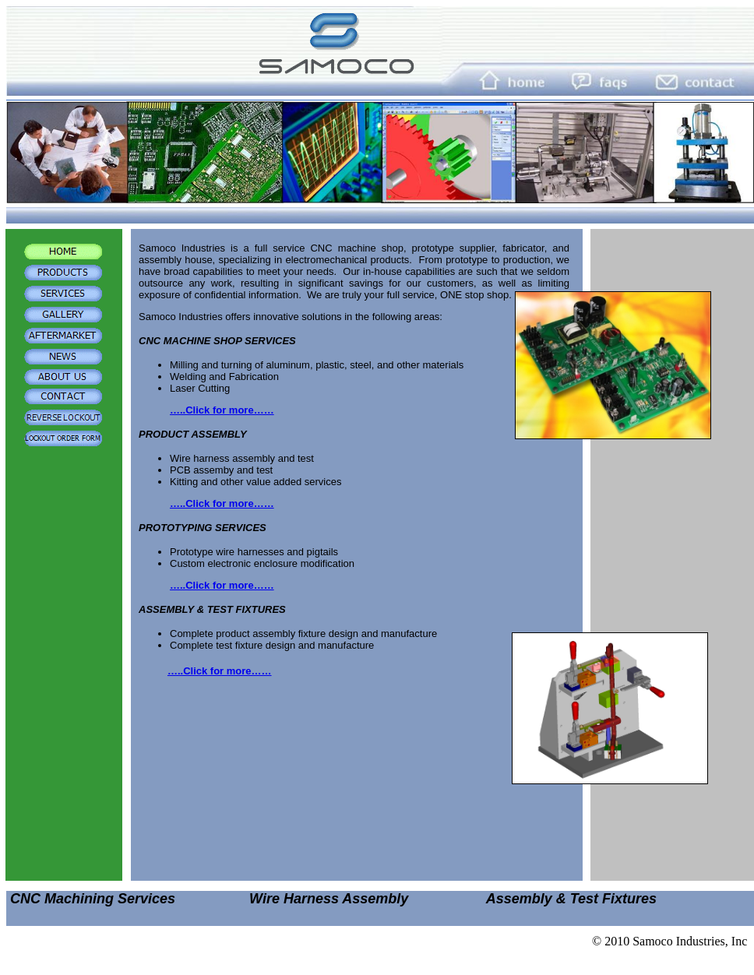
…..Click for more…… (222, 410)
